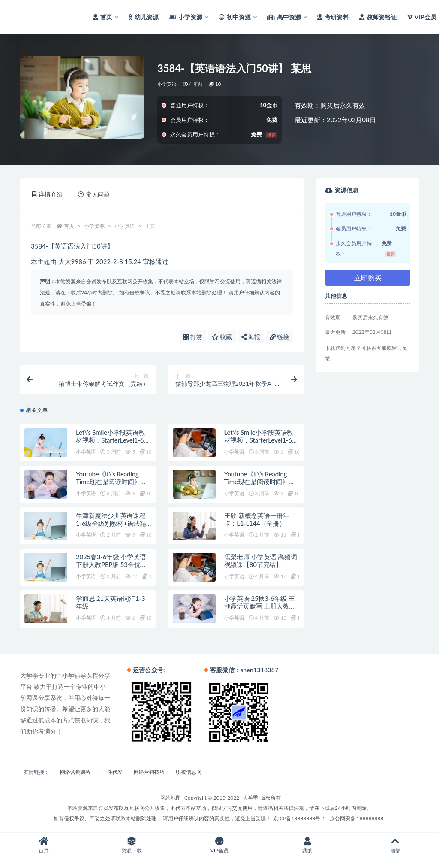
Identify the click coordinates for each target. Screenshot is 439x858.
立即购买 (368, 277)
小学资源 (94, 226)
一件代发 (112, 772)
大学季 (250, 797)
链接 (279, 336)
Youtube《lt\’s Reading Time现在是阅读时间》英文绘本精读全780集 (111, 481)
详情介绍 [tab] (47, 194)
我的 (307, 845)
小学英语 (167, 84)
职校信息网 (188, 772)
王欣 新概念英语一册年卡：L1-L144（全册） (256, 519)
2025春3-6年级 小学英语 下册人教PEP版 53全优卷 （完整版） (111, 564)
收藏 (222, 336)
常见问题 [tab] (94, 194)
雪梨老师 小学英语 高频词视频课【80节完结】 (260, 560)
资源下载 (132, 845)
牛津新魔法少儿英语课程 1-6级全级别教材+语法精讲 (111, 523)
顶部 (395, 845)
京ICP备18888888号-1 (299, 818)
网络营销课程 (75, 772)
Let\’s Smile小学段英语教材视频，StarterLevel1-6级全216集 (113, 440)
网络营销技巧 (149, 772)
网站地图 (170, 797)
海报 (250, 336)
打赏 (192, 336)
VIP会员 (220, 845)
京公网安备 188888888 (357, 818)
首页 (69, 226)
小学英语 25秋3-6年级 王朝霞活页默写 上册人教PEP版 (259, 606)
